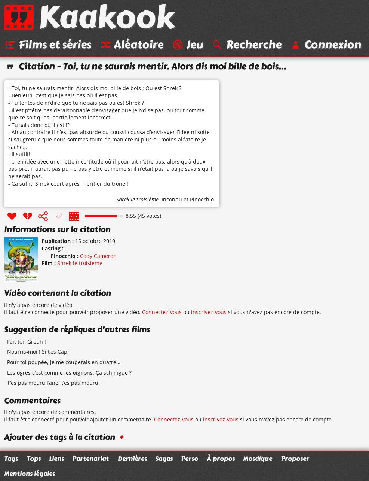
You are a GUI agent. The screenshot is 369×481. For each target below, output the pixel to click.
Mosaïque (257, 458)
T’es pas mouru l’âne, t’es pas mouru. (53, 382)
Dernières (132, 458)
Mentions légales (29, 473)
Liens (56, 458)
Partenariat (90, 458)
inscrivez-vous (209, 312)
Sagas (164, 458)
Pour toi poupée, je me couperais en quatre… (63, 362)
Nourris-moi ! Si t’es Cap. (38, 351)
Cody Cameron (98, 255)
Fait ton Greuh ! (26, 341)
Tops (34, 458)
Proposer (295, 458)
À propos (221, 458)
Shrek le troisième (137, 199)
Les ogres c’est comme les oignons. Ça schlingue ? (69, 372)
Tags (11, 458)
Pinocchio (202, 199)
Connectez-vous (162, 312)
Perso (189, 458)
